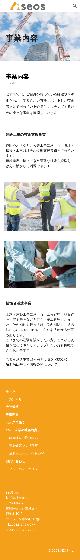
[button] (5, 6)
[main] (40, 36)
